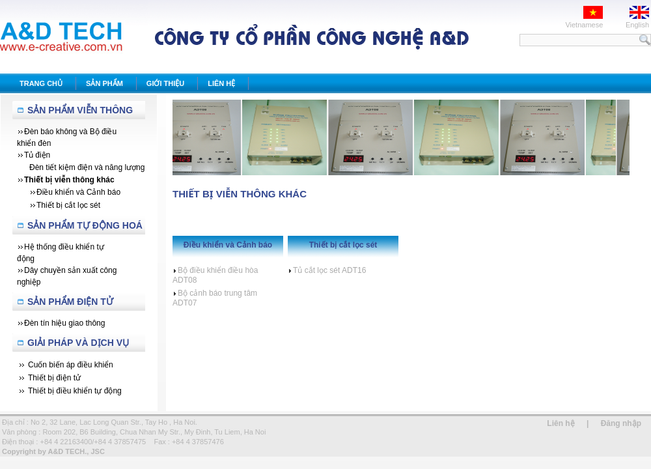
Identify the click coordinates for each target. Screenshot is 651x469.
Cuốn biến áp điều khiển (70, 364)
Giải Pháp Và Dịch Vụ (78, 342)
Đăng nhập (621, 423)
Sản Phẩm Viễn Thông (80, 110)
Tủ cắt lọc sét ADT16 (327, 270)
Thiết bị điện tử (54, 377)
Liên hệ (560, 423)
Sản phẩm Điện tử (70, 301)
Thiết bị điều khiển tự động (75, 390)
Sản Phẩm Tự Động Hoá (85, 225)
